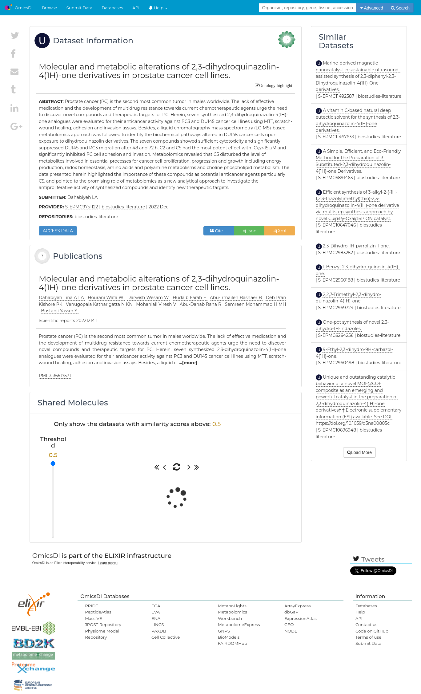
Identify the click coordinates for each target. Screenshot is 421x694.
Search (400, 8)
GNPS (224, 631)
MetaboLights (232, 605)
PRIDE (91, 605)
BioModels (228, 637)
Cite (218, 230)
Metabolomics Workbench (232, 615)
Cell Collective (165, 637)
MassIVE (93, 618)
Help (158, 7)
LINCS (157, 624)
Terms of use (368, 637)
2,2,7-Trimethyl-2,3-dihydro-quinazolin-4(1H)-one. (349, 298)
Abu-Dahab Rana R (201, 304)
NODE (290, 631)
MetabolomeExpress (239, 624)
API (135, 7)
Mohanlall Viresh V (156, 304)
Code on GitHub (371, 631)
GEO (289, 624)
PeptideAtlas (98, 611)
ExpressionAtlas (300, 618)
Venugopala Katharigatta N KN (100, 304)
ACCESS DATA (58, 231)
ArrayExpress (297, 605)
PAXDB (158, 631)
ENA (155, 618)
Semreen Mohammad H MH (255, 304)
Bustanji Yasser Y (59, 310)
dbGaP (291, 611)
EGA (155, 605)
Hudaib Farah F (190, 297)
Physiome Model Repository (102, 634)
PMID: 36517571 (55, 375)
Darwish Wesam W (148, 297)
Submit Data (79, 7)
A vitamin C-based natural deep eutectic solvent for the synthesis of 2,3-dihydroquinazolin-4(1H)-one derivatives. (358, 120)
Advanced (371, 8)
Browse (49, 7)
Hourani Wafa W (106, 297)
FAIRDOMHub (232, 643)
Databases (112, 7)
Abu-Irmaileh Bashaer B (236, 297)
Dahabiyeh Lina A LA (62, 297)
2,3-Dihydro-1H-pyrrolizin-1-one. (356, 246)
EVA (155, 611)
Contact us (366, 624)
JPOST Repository (103, 624)
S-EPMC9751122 (81, 207)
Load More (359, 452)
